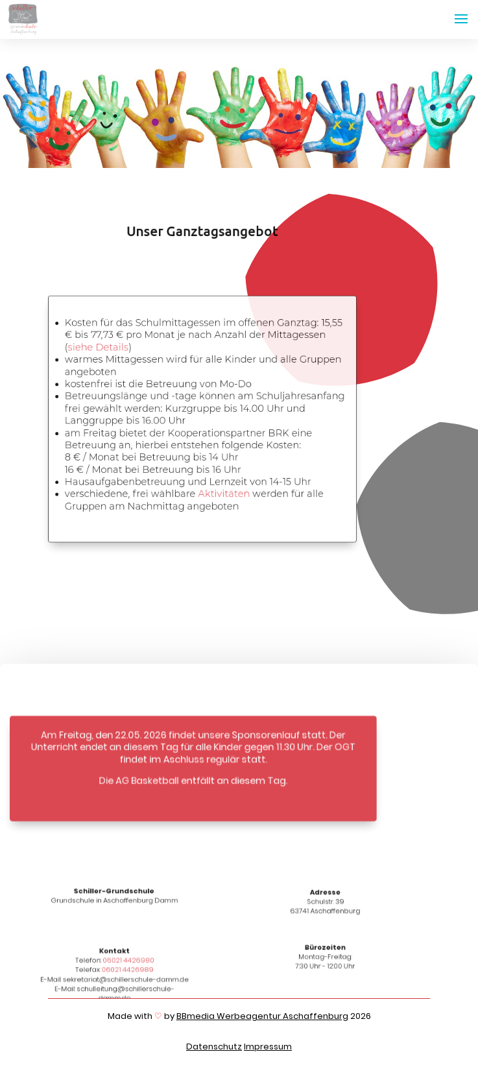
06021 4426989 (128, 971)
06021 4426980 (128, 961)
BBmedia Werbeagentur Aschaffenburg (262, 1016)
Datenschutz (214, 1046)
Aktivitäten (222, 493)
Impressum (268, 1046)
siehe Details (97, 347)
